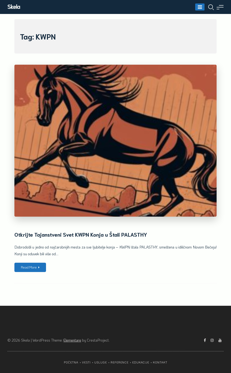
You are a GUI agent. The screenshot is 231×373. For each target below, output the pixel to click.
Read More (30, 267)
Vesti (86, 362)
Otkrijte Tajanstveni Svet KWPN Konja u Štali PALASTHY (80, 234)
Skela (13, 6)
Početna (71, 362)
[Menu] (200, 6)
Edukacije (140, 362)
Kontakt (160, 362)
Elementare (72, 340)
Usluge (100, 362)
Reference (120, 362)
